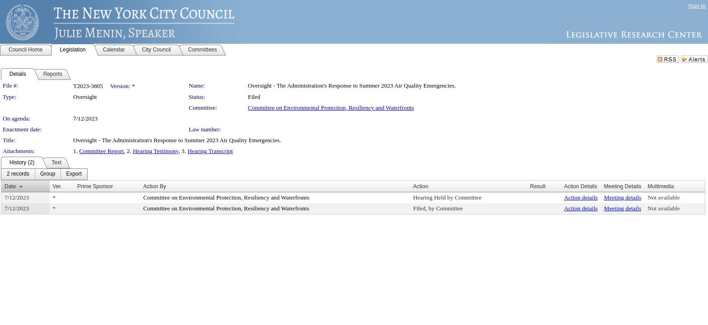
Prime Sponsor (95, 186)
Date (10, 186)
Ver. (57, 186)
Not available (663, 197)
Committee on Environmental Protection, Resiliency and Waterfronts (331, 107)
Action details (580, 197)
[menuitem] (18, 174)
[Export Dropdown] (74, 174)
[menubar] (44, 174)
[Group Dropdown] (48, 174)
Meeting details (623, 197)
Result (537, 186)
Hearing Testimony (155, 151)
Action (420, 186)
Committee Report (101, 151)
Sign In (697, 5)
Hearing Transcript (210, 151)
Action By (154, 186)
